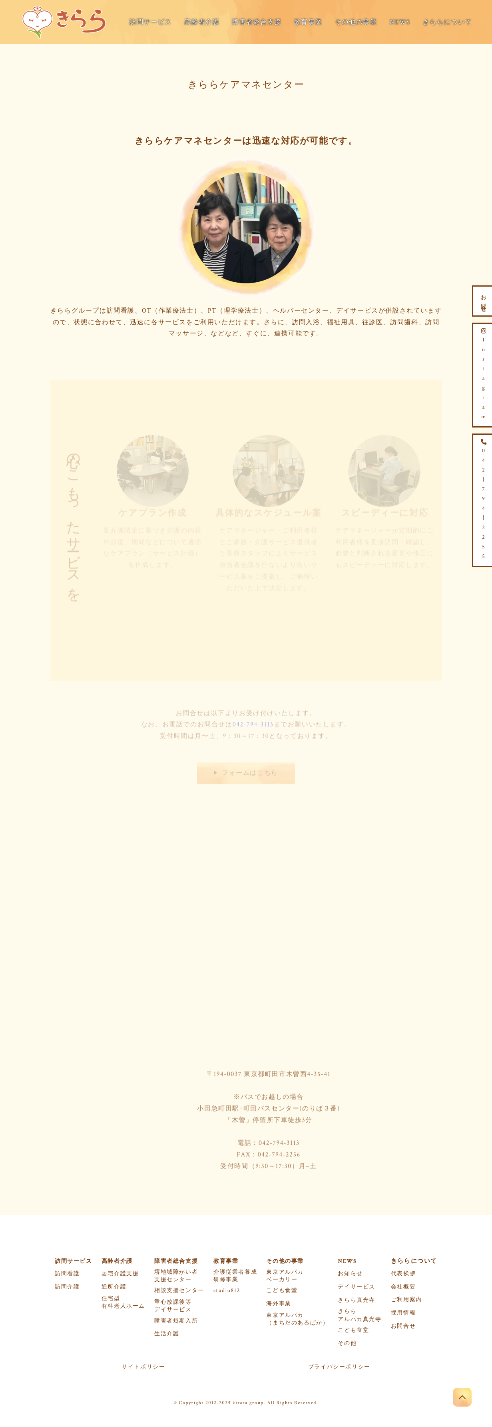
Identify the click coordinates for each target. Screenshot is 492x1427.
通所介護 (114, 1287)
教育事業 (308, 22)
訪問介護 (67, 1287)
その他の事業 (356, 22)
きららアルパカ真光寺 (359, 1315)
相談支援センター (179, 1290)
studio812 (226, 1290)
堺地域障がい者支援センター (176, 1275)
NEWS (400, 22)
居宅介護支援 (120, 1273)
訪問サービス (150, 22)
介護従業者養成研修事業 (235, 1275)
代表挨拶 (403, 1273)
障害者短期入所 (176, 1321)
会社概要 (403, 1287)
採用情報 (403, 1313)
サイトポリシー (143, 1367)
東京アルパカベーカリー (285, 1275)
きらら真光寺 (356, 1300)
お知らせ (350, 1273)
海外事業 (278, 1303)
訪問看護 (67, 1273)
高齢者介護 (201, 22)
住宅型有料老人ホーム (123, 1302)
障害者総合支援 (256, 22)
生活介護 (166, 1333)
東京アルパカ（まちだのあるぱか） (297, 1319)
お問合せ (403, 1326)
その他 (347, 1343)
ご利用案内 (406, 1299)
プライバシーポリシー (339, 1367)
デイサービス (356, 1287)
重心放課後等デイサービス (173, 1306)
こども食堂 (281, 1290)
